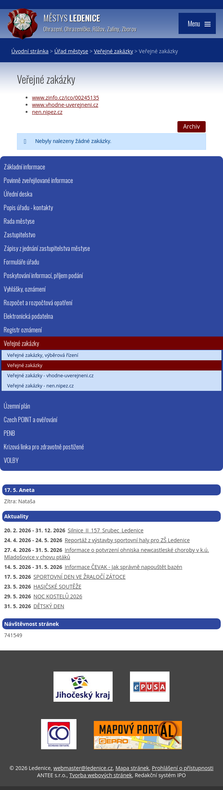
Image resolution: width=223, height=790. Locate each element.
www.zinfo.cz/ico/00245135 (65, 97)
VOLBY (11, 460)
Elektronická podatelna (28, 316)
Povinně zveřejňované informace (38, 180)
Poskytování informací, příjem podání (43, 275)
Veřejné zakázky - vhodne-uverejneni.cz (50, 375)
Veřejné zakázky (113, 51)
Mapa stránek (132, 768)
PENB (9, 433)
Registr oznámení (23, 329)
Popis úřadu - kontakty (28, 207)
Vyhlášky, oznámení (25, 289)
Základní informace (24, 166)
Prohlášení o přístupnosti (183, 768)
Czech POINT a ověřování (30, 419)
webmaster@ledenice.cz (83, 768)
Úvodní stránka (30, 51)
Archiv (191, 127)
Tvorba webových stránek (100, 775)
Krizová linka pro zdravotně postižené (44, 446)
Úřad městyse (71, 51)
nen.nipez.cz (47, 111)
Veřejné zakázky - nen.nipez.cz (40, 386)
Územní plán (17, 405)
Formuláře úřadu (21, 261)
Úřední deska (18, 193)
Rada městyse (19, 221)
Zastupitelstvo (19, 234)
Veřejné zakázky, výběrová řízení (42, 355)
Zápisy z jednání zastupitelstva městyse (47, 248)
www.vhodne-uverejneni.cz (65, 104)
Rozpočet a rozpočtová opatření (38, 302)
